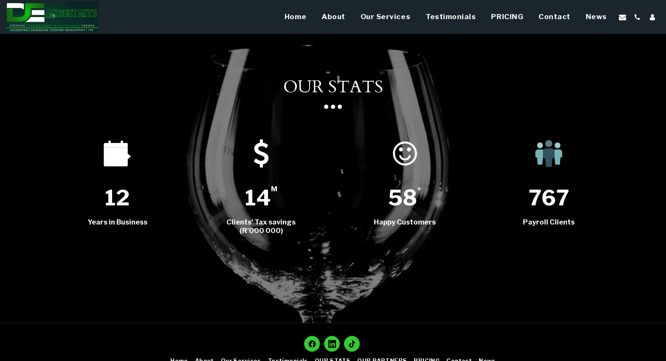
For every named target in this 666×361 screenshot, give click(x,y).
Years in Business (117, 222)
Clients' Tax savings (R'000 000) (261, 226)
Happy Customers (405, 222)
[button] (622, 17)
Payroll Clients (549, 222)
